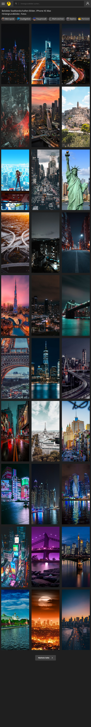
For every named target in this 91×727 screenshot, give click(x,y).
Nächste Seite (45, 658)
